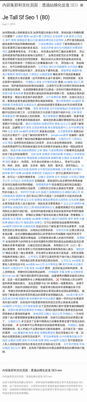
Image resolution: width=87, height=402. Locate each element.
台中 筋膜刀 (42, 192)
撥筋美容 (21, 157)
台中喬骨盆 (51, 264)
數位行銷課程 (33, 123)
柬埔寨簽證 (8, 116)
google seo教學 (59, 135)
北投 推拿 (36, 154)
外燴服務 (53, 271)
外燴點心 (31, 81)
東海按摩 (18, 93)
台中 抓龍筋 (61, 176)
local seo (11, 275)
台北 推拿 (13, 131)
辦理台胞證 (22, 74)
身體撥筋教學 (43, 184)
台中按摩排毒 (53, 97)
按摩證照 (34, 131)
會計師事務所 (63, 100)
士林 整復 (66, 169)
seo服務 (68, 81)
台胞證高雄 (44, 157)
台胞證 (19, 36)
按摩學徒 (7, 207)
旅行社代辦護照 (63, 47)
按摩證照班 (48, 123)
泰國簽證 (22, 40)
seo (15, 332)
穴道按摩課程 (46, 43)
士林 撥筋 (42, 150)
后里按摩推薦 (39, 127)
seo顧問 (76, 100)
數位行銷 (33, 40)
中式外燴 (33, 340)
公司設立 (11, 157)
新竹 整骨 (11, 40)
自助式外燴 (47, 47)
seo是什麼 (35, 36)
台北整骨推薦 (65, 131)
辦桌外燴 (16, 150)
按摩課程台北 (56, 192)
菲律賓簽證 (17, 104)
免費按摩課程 (47, 332)
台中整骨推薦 (49, 81)
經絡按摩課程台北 (45, 207)
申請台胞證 (49, 298)
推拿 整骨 (34, 332)
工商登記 (47, 36)
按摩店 (38, 222)
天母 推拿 (29, 268)
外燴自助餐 (56, 154)
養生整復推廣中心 (58, 127)
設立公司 (65, 123)
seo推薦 (76, 260)
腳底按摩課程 (26, 309)
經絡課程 (18, 207)
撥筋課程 (29, 222)
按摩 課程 (21, 340)
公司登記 (43, 66)
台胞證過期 (46, 74)
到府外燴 (17, 226)
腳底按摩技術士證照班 (51, 40)
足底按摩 (75, 157)
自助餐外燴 (36, 298)
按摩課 (46, 154)
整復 (57, 123)
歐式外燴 (24, 169)
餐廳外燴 (23, 332)
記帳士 (42, 176)
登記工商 (78, 81)
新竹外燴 (68, 264)
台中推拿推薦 (30, 306)
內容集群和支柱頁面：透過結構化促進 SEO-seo (43, 5)
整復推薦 (32, 157)
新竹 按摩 (16, 173)
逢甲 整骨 (73, 218)
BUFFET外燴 (28, 192)
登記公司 (57, 313)
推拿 (39, 81)
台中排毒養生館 (68, 336)
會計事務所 (8, 74)
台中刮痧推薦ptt (59, 108)
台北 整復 (7, 142)
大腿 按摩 (64, 271)
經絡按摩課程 (28, 150)
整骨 (26, 36)
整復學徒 (66, 70)
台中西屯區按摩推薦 (49, 169)
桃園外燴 (77, 70)
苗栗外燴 (7, 93)
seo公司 (40, 264)
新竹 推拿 (26, 127)
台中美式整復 (71, 344)
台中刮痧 (72, 66)
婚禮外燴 (79, 203)
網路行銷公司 (72, 192)
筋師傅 (33, 169)
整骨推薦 (44, 108)
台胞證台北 (30, 104)
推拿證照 (38, 313)
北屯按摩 (58, 36)
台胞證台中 (65, 138)
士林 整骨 (68, 36)
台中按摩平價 (15, 199)
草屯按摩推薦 (51, 336)
